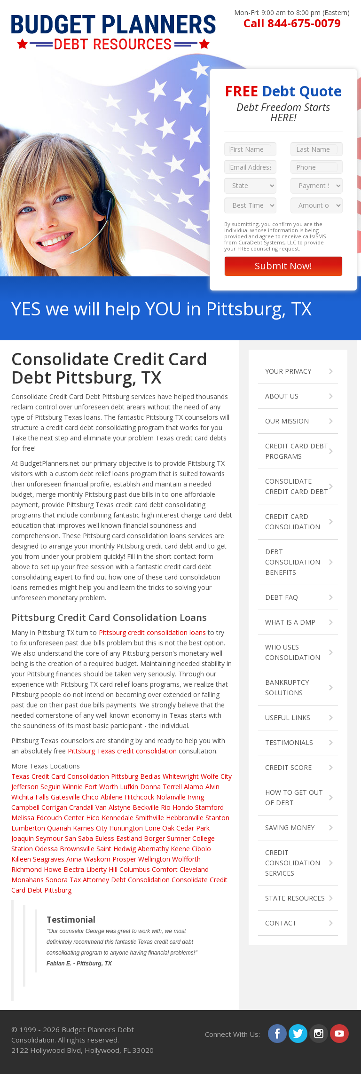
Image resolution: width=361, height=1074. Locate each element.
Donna (150, 786)
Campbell (25, 807)
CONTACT (281, 922)
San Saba (79, 838)
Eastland (129, 838)
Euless (104, 838)
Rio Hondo (177, 807)
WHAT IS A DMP (290, 622)
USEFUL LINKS (287, 717)
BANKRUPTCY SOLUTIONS (287, 687)
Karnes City (90, 827)
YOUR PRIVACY (288, 371)
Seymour (49, 838)
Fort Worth (101, 786)
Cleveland (194, 869)
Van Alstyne (113, 807)
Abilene (112, 796)
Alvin (212, 786)
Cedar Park (193, 827)
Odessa (46, 848)
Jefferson (25, 786)
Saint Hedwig (116, 848)
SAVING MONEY (289, 827)
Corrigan (54, 807)
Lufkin (129, 786)
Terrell (172, 786)
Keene (180, 848)
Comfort (165, 869)
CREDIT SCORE (288, 767)
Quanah (59, 827)
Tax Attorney (89, 879)
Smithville (149, 817)
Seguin (50, 786)
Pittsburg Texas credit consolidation (122, 750)
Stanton (217, 817)
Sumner (178, 838)
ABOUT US (281, 396)
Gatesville (65, 796)
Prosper (124, 858)
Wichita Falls (30, 796)
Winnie (73, 786)
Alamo (194, 786)
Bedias (150, 776)
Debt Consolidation (140, 879)
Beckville (146, 807)
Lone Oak (159, 827)
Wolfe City (216, 776)
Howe (53, 869)
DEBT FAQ (281, 597)
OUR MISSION (287, 420)
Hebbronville (185, 817)
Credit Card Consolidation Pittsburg (84, 776)
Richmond (26, 869)
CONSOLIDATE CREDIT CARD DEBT (296, 486)
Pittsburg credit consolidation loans (152, 632)
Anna (74, 858)
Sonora (57, 879)
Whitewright (181, 776)
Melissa (22, 817)
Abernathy (153, 848)
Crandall (81, 807)
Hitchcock (139, 796)
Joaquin (22, 838)
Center (74, 817)
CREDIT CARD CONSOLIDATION (292, 521)
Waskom (97, 858)
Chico (90, 796)
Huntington (126, 827)
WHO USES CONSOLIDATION (292, 652)
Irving (196, 796)
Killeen (21, 858)
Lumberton (28, 827)
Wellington (154, 858)
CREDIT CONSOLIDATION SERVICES (292, 863)
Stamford (209, 807)
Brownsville (77, 848)
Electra (73, 869)
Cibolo (201, 848)
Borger (154, 838)
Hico (93, 817)
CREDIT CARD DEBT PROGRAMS (296, 451)
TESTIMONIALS (289, 742)
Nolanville (171, 796)
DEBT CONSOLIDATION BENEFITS (292, 562)
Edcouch (49, 817)
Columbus (134, 869)
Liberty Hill (102, 869)
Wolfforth (186, 858)
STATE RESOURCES (295, 898)
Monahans (27, 879)
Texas (20, 776)
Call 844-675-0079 (292, 23)
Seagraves (48, 858)
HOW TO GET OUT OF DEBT (294, 797)
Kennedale (117, 817)
